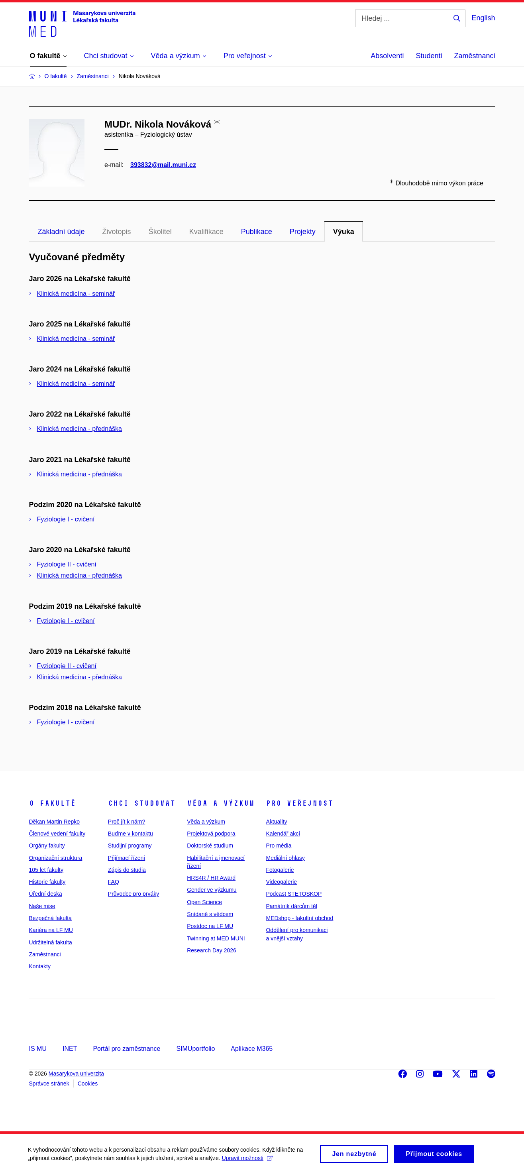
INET (70, 1048)
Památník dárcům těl (291, 906)
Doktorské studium (210, 845)
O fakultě (52, 803)
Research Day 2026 (211, 950)
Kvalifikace (206, 232)
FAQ (113, 882)
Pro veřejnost (299, 803)
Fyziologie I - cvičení (66, 519)
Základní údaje (61, 232)
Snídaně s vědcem (210, 914)
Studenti (429, 56)
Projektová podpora (211, 833)
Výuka (343, 232)
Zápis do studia (127, 870)
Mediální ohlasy (285, 858)
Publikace (256, 232)
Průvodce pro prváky (133, 894)
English (483, 18)
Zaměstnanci (474, 56)
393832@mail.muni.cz (163, 164)
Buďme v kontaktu (130, 833)
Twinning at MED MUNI (216, 938)
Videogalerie (281, 882)
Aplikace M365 (252, 1048)
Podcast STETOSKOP (294, 894)
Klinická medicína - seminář (76, 293)
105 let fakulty (46, 870)
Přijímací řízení (126, 858)
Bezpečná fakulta (50, 918)
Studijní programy (130, 845)
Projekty (303, 232)
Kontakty (40, 966)
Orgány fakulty (47, 845)
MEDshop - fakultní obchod (299, 918)
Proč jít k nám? (126, 821)
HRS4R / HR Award (211, 878)
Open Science (204, 902)
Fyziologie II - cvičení (66, 564)
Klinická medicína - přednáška (79, 428)
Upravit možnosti (247, 1161)
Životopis (116, 232)
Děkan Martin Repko (54, 821)
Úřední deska (45, 894)
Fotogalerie (280, 870)
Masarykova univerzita (76, 1073)
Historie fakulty (47, 882)
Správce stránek (49, 1083)
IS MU (38, 1048)
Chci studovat (141, 803)
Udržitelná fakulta (50, 942)
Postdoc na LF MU (210, 926)
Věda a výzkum (220, 803)
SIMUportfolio (195, 1048)
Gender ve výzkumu (212, 890)
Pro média (278, 845)
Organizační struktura (55, 858)
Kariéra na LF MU (51, 930)
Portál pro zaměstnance (126, 1048)
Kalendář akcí (283, 833)
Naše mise (42, 906)
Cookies (88, 1083)
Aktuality (276, 821)
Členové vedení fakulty (57, 833)
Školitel (160, 232)
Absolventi (387, 56)
